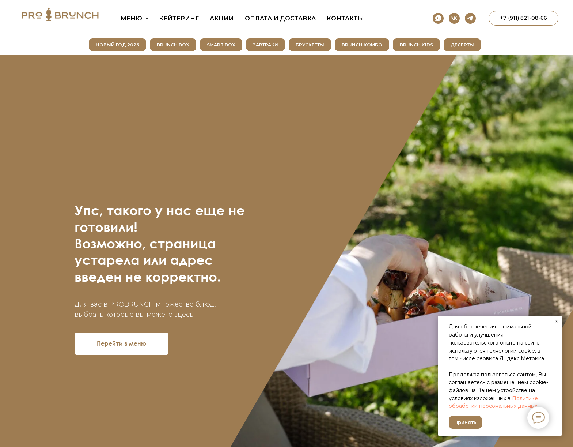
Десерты (462, 45)
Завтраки (265, 45)
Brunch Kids (416, 45)
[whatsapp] (438, 18)
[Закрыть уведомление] (556, 321)
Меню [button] (132, 18)
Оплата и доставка (280, 18)
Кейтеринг (179, 18)
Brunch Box (173, 45)
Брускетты (310, 45)
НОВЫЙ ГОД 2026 (117, 45)
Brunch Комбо (362, 45)
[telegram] (470, 18)
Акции (222, 18)
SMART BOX (221, 45)
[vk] (454, 18)
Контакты (345, 18)
